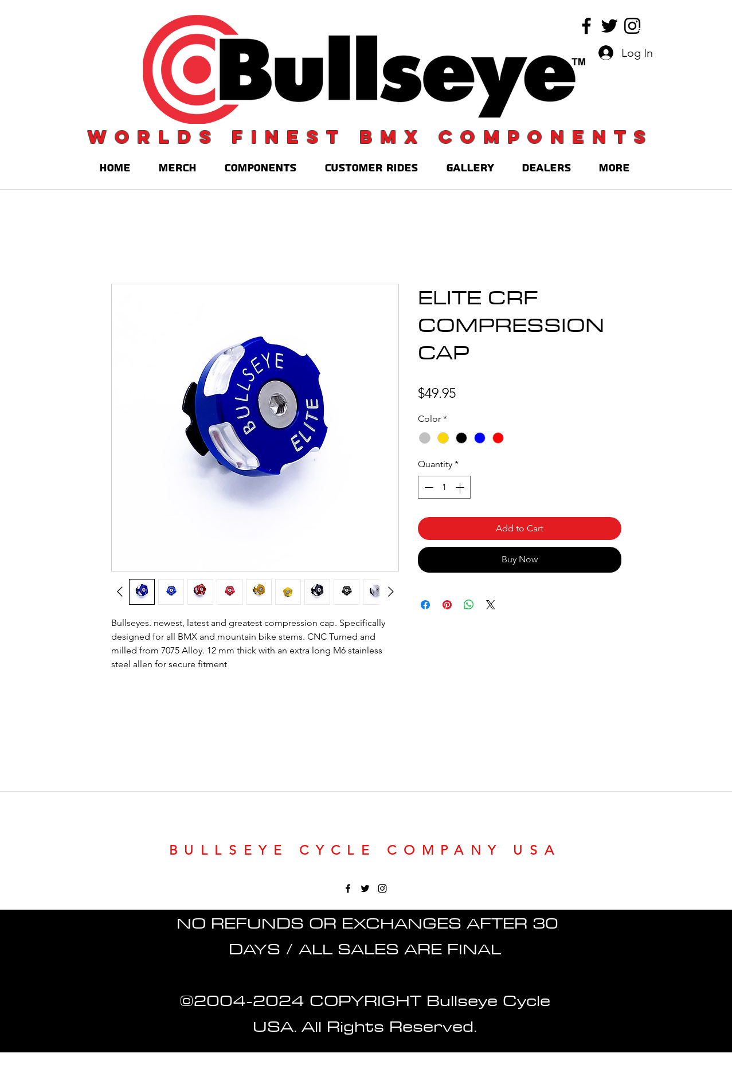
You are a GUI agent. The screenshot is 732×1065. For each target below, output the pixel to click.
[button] (640, 26)
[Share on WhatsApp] (469, 605)
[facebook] (586, 26)
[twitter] (609, 26)
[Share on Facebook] (425, 605)
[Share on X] (491, 605)
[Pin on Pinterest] (447, 605)
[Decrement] (428, 487)
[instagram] (632, 26)
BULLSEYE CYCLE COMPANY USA (365, 850)
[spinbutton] (444, 487)
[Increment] (461, 487)
